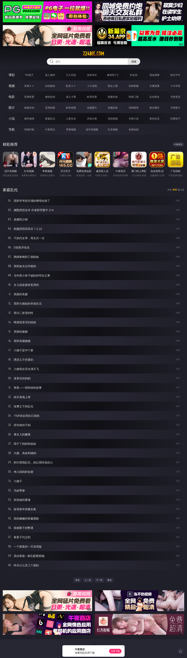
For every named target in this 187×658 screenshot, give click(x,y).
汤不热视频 (92, 129)
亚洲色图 (50, 107)
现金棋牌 (154, 75)
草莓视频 (71, 129)
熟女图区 (154, 107)
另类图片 (175, 107)
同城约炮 (29, 129)
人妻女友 (71, 118)
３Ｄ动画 (92, 86)
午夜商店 (50, 129)
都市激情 (29, 118)
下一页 (99, 580)
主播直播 (154, 86)
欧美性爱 (92, 96)
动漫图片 (92, 107)
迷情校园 (113, 118)
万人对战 (71, 75)
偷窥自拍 (29, 107)
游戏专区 (92, 75)
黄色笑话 (154, 118)
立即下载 (115, 651)
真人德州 (50, 75)
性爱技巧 (175, 118)
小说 (12, 118)
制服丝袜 (113, 96)
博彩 (12, 75)
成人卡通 (71, 96)
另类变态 (175, 96)
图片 (12, 107)
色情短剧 (134, 129)
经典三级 (134, 96)
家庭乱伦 (50, 118)
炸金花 (133, 75)
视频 (12, 86)
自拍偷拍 (50, 86)
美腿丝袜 (113, 107)
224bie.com (93, 53)
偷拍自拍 (50, 96)
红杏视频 (113, 129)
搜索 (133, 61)
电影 (12, 97)
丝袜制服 (134, 86)
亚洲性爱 (29, 96)
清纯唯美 (134, 107)
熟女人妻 (113, 86)
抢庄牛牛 (175, 75)
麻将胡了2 (112, 75)
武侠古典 (92, 118)
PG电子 (29, 75)
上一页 (87, 580)
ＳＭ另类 (175, 86)
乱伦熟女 (154, 96)
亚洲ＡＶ (29, 86)
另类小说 (134, 118)
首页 (77, 580)
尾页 (109, 580)
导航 (12, 129)
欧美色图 (71, 107)
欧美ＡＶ (71, 86)
